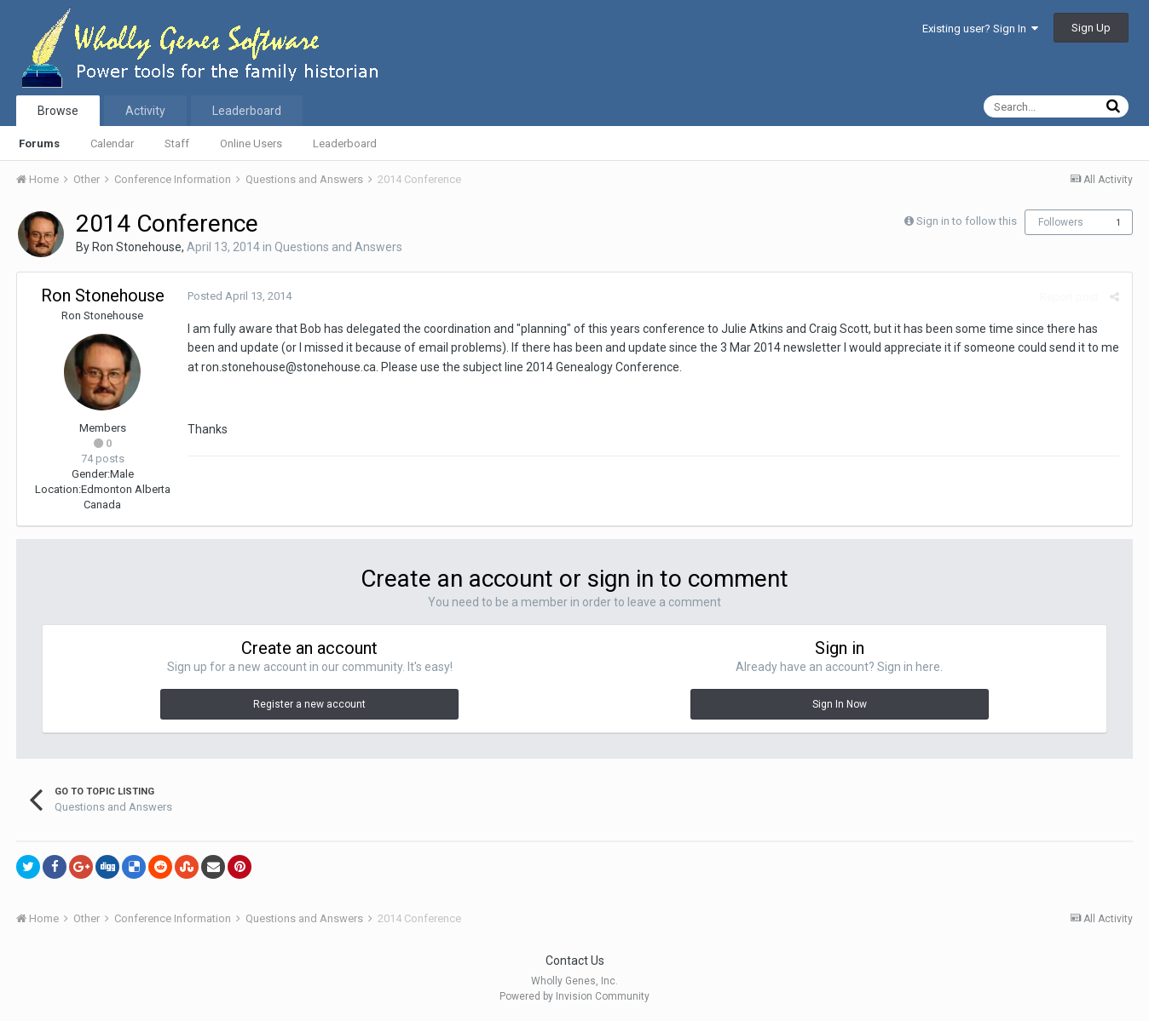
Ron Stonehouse (137, 247)
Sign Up (1091, 27)
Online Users (251, 143)
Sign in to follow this (966, 221)
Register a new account (309, 704)
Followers (1060, 222)
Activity (145, 111)
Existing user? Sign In (980, 28)
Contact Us (575, 960)
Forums (39, 143)
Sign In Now (839, 704)
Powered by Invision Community (574, 996)
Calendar (112, 143)
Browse (58, 111)
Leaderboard (345, 143)
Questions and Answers (338, 247)
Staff (177, 143)
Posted (240, 296)
